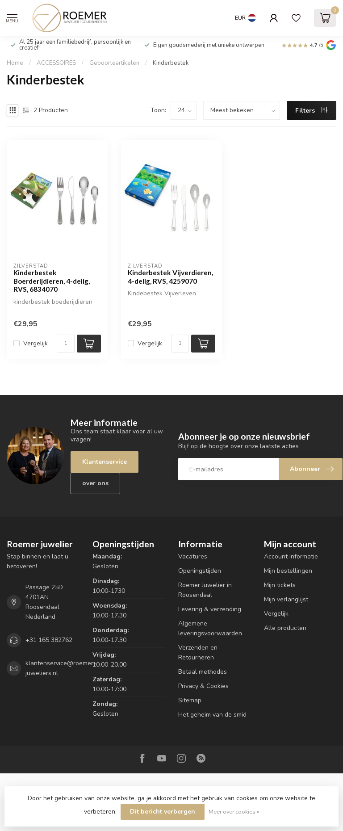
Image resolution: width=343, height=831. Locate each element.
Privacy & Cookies (203, 686)
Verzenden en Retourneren (198, 652)
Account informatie (291, 556)
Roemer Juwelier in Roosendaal (205, 590)
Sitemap (189, 700)
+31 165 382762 (48, 640)
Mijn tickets (280, 585)
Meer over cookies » (234, 811)
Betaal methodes (202, 671)
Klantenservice (104, 461)
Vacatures (192, 556)
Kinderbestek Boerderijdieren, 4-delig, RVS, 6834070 (51, 281)
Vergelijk (35, 343)
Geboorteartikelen (114, 63)
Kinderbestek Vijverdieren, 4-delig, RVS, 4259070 (170, 277)
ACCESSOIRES (56, 63)
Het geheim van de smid (212, 714)
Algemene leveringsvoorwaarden (210, 628)
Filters (311, 110)
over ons (95, 483)
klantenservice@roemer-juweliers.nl (60, 668)
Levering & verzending (209, 609)
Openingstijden (199, 571)
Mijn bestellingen (288, 571)
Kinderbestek (171, 63)
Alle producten (285, 628)
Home (15, 63)
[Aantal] (66, 344)
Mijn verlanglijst (286, 599)
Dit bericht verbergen (162, 811)
